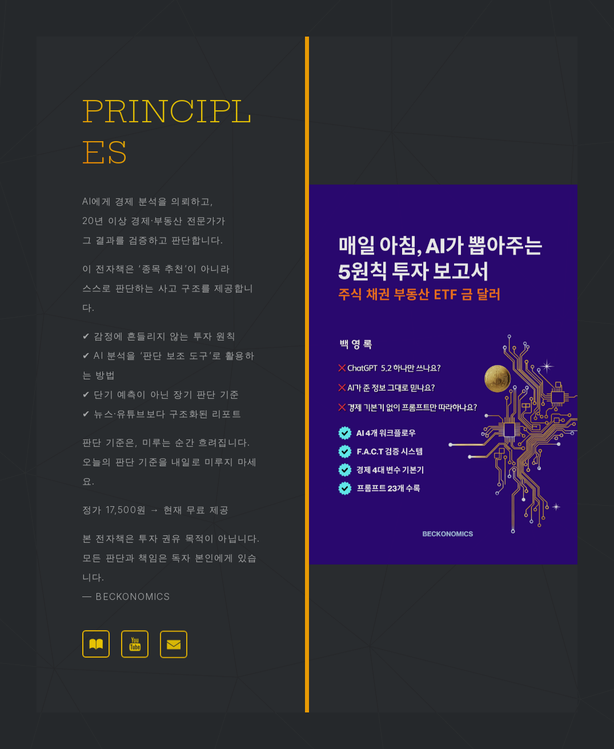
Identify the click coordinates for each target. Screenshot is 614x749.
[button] (96, 644)
